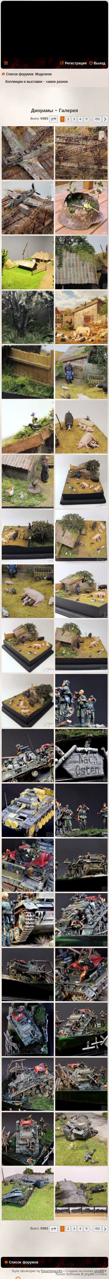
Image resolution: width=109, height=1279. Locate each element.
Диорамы (42, 110)
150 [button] (97, 119)
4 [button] (80, 119)
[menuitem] (97, 63)
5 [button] (87, 119)
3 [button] (74, 119)
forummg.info (51, 1271)
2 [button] (68, 119)
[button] (53, 119)
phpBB (99, 1271)
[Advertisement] (54, 97)
